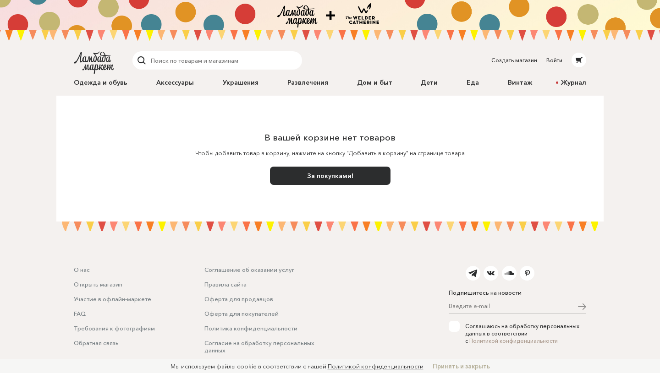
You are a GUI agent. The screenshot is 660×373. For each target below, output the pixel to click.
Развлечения (307, 82)
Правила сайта (225, 284)
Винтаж (520, 82)
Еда (473, 82)
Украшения (240, 82)
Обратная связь (96, 342)
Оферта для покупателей (241, 313)
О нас (82, 269)
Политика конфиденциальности (250, 328)
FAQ (80, 313)
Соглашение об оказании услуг (249, 269)
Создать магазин (514, 60)
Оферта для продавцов (238, 299)
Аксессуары (175, 82)
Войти (554, 60)
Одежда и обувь (100, 82)
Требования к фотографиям (114, 328)
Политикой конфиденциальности (513, 340)
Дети (429, 82)
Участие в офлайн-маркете (112, 299)
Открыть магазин (98, 284)
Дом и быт (374, 82)
